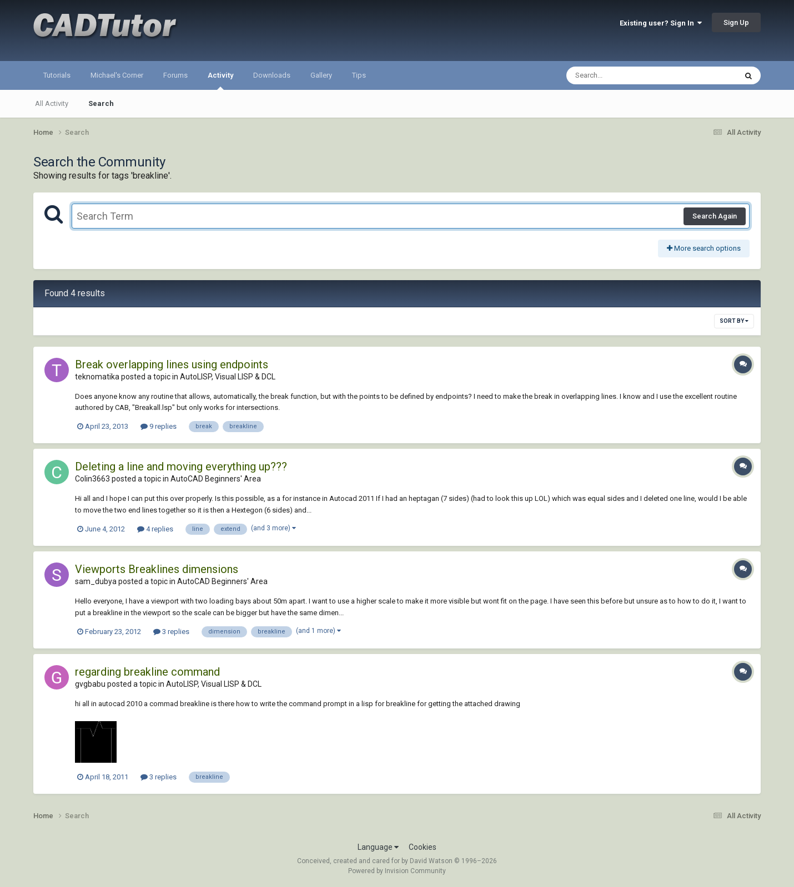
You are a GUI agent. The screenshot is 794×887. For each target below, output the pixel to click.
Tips (359, 75)
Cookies (422, 847)
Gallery (321, 75)
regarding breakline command (147, 671)
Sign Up (736, 22)
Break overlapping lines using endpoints (171, 364)
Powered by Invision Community (397, 871)
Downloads (271, 75)
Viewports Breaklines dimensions (156, 569)
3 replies (171, 631)
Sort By (734, 321)
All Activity (51, 103)
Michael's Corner (117, 75)
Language (378, 847)
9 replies (158, 426)
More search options (704, 248)
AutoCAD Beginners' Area (215, 478)
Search (101, 103)
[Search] (622, 75)
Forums (175, 75)
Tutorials (57, 75)
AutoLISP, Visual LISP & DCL (227, 376)
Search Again (714, 216)
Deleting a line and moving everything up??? (181, 466)
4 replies (155, 529)
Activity (220, 80)
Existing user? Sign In (661, 23)
